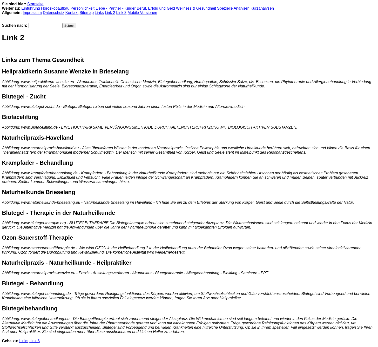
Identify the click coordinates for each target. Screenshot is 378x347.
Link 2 (110, 13)
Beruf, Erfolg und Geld (156, 8)
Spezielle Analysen (233, 8)
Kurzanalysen (262, 8)
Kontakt (71, 13)
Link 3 (121, 13)
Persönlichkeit (82, 8)
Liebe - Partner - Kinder (115, 8)
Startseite (35, 4)
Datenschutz (53, 13)
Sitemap (87, 13)
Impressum (32, 13)
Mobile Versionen (142, 13)
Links (99, 13)
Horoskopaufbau (55, 8)
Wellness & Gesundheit (196, 8)
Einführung (30, 8)
